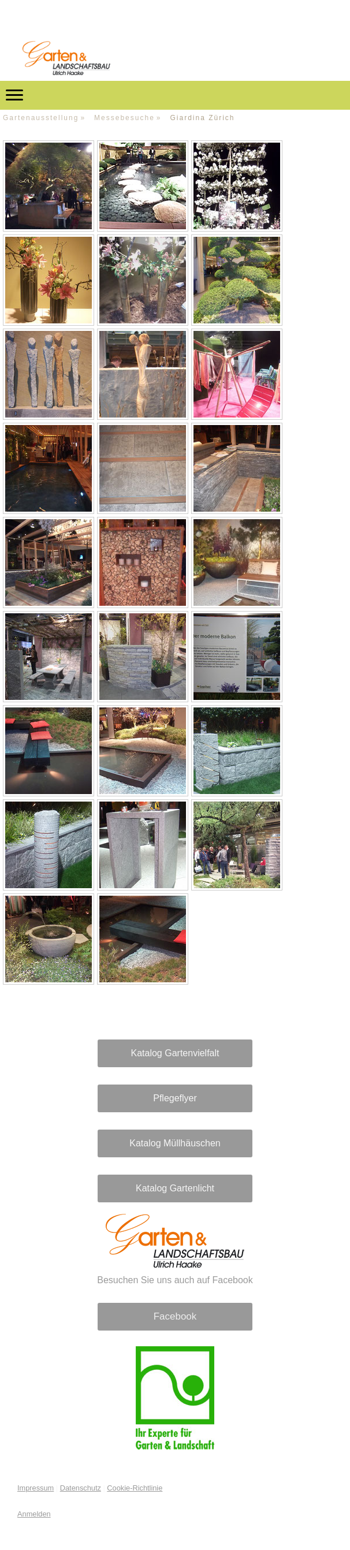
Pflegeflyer (175, 1098)
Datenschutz (80, 1488)
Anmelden (34, 1514)
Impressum (35, 1488)
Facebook (175, 1316)
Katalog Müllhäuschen (174, 1143)
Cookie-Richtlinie (134, 1488)
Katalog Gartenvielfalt (175, 1053)
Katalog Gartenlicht (175, 1188)
